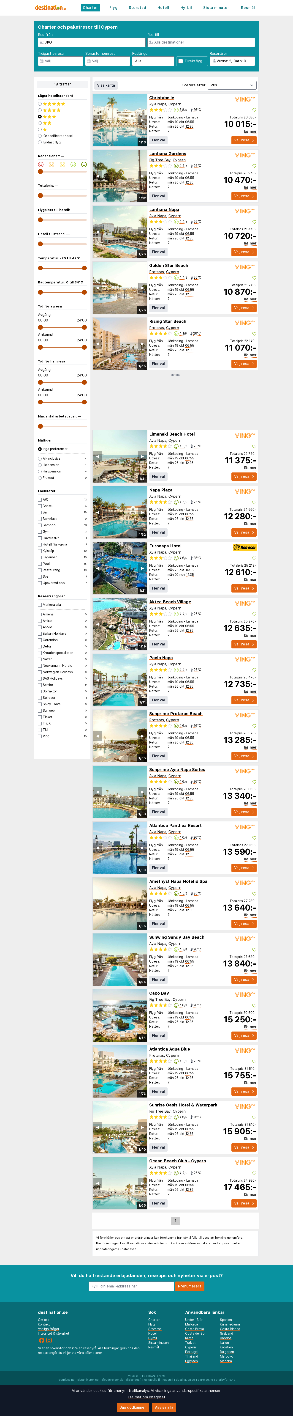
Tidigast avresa (51, 53)
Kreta (189, 1338)
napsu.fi (168, 1379)
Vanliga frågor (48, 1329)
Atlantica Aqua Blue (169, 1049)
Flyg (113, 7)
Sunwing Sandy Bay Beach (176, 937)
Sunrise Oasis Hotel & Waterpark (183, 1105)
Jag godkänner (133, 1407)
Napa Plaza (161, 490)
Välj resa (244, 140)
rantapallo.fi (152, 1379)
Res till (153, 35)
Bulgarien (227, 1352)
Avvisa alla (164, 1407)
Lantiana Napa (164, 209)
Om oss (43, 1320)
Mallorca (191, 1324)
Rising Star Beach (167, 321)
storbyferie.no (225, 1379)
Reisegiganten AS (152, 1376)
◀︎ (97, 120)
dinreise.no (205, 1379)
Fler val (158, 140)
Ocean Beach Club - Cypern (177, 1160)
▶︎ (142, 120)
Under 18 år (194, 1320)
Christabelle (161, 97)
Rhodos (225, 1338)
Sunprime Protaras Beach (176, 713)
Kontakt (44, 1324)
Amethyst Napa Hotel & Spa (178, 881)
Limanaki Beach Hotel (172, 434)
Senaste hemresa (100, 53)
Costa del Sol (195, 1333)
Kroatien (226, 1347)
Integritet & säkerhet (53, 1333)
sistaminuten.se (88, 1379)
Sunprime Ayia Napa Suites (177, 769)
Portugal (191, 1352)
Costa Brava (194, 1329)
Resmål (248, 7)
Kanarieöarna (230, 1324)
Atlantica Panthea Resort (175, 825)
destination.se (185, 1379)
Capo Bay (159, 993)
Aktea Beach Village (170, 601)
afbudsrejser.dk (112, 1379)
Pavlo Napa (161, 657)
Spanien (226, 1320)
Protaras (156, 272)
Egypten (191, 1361)
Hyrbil (186, 7)
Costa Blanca (230, 1329)
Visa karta (106, 85)
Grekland (226, 1333)
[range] (40, 171)
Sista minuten (216, 7)
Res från (45, 35)
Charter (90, 7)
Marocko (226, 1356)
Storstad (137, 7)
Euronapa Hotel (165, 545)
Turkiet (190, 1343)
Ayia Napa (157, 104)
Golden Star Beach (168, 265)
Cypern (174, 104)
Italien (224, 1343)
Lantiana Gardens (167, 153)
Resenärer (218, 53)
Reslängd (139, 53)
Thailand (191, 1356)
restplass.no (66, 1379)
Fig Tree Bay (160, 160)
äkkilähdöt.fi (133, 1379)
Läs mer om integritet (146, 1397)
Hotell (163, 7)
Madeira (226, 1361)
